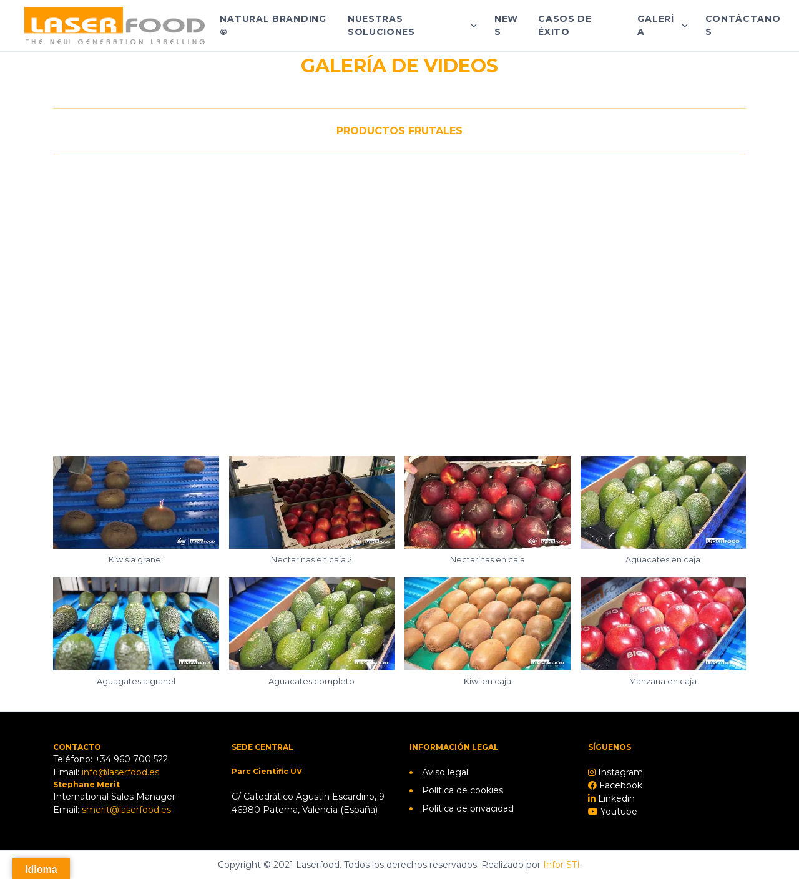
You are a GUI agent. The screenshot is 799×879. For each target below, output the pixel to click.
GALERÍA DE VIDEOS (399, 65)
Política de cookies (462, 790)
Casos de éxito (565, 25)
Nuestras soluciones (381, 25)
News (506, 25)
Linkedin (615, 798)
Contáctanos (743, 25)
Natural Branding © (273, 25)
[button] (136, 516)
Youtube (617, 811)
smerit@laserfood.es (126, 809)
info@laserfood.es (120, 772)
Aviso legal (445, 772)
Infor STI (561, 864)
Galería (655, 25)
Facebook (619, 785)
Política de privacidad (468, 808)
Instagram (619, 772)
